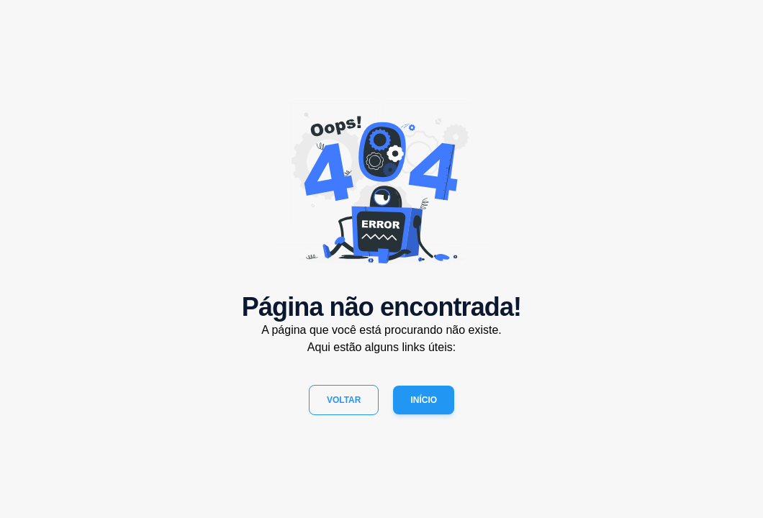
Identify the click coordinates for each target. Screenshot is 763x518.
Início (423, 400)
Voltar (344, 400)
